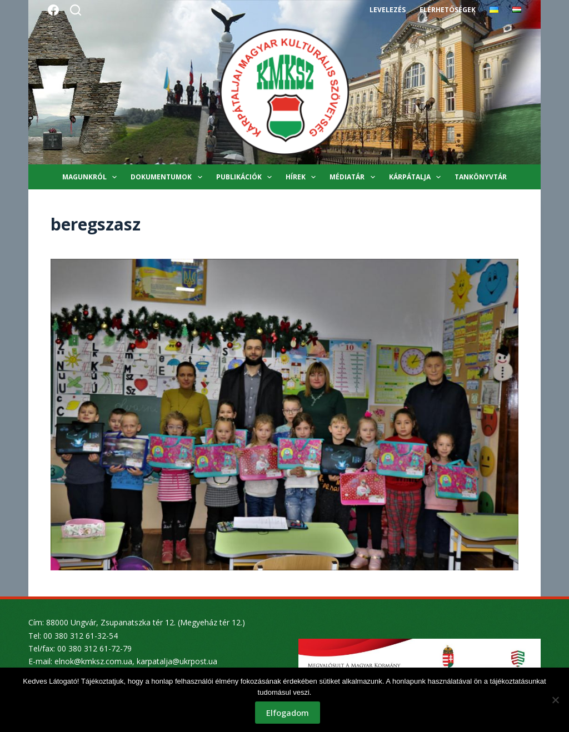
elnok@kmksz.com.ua (93, 661)
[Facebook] (53, 10)
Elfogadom (287, 712)
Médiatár (354, 177)
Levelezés (388, 9)
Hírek (303, 177)
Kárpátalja (417, 177)
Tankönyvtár (481, 177)
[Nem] (555, 699)
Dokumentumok (168, 177)
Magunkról (91, 177)
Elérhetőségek (447, 9)
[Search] (75, 10)
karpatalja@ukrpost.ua (177, 661)
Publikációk (246, 177)
